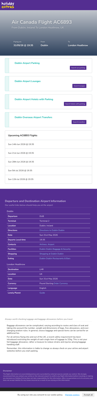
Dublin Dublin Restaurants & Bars (55, 258)
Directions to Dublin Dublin (52, 230)
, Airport (50, 244)
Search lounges (79, 86)
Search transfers (79, 122)
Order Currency (61, 283)
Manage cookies (72, 395)
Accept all (88, 394)
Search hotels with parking (75, 104)
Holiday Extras (8, 5)
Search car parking (78, 68)
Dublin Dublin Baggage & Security (55, 249)
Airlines (43, 244)
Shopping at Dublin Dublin (52, 253)
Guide (42, 292)
